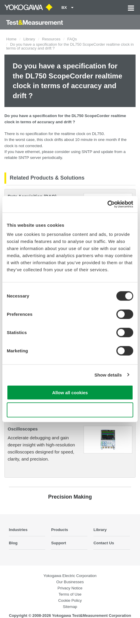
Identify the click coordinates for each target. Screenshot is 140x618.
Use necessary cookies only (70, 409)
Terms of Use (70, 594)
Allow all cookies (70, 392)
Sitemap (70, 606)
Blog (13, 543)
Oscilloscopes (23, 428)
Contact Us (103, 543)
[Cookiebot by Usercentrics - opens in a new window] (107, 204)
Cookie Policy (70, 600)
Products (59, 529)
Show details (108, 374)
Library (29, 39)
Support (58, 543)
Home (11, 39)
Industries (18, 529)
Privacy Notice (70, 588)
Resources (51, 39)
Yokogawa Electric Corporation (70, 575)
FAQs (72, 39)
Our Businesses (70, 582)
